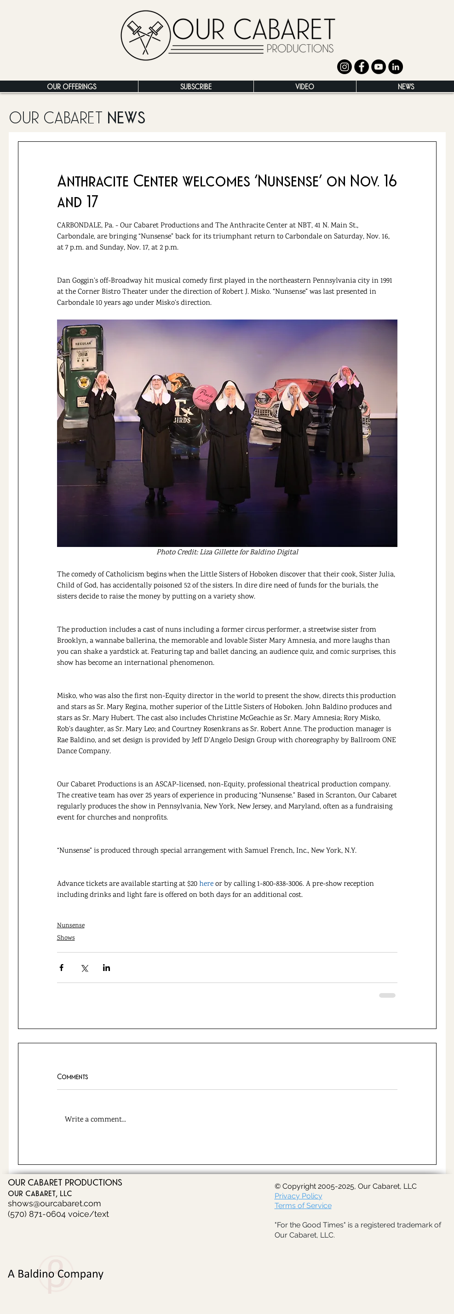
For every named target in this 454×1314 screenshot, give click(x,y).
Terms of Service (303, 1205)
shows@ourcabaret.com (54, 1203)
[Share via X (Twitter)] (84, 967)
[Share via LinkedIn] (106, 967)
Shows (66, 938)
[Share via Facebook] (61, 967)
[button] (71, 86)
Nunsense (71, 925)
